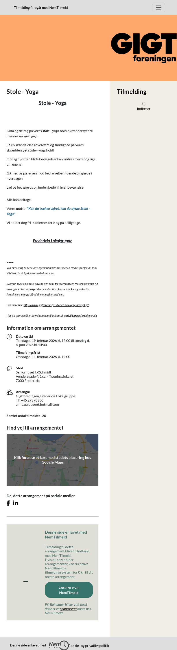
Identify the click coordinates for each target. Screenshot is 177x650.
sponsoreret (68, 608)
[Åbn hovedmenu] (159, 7)
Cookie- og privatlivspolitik (88, 645)
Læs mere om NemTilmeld (69, 590)
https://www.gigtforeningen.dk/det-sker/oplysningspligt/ (56, 305)
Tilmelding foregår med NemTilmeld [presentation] (41, 7)
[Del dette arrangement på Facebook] (8, 503)
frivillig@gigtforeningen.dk (81, 315)
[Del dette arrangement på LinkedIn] (15, 503)
